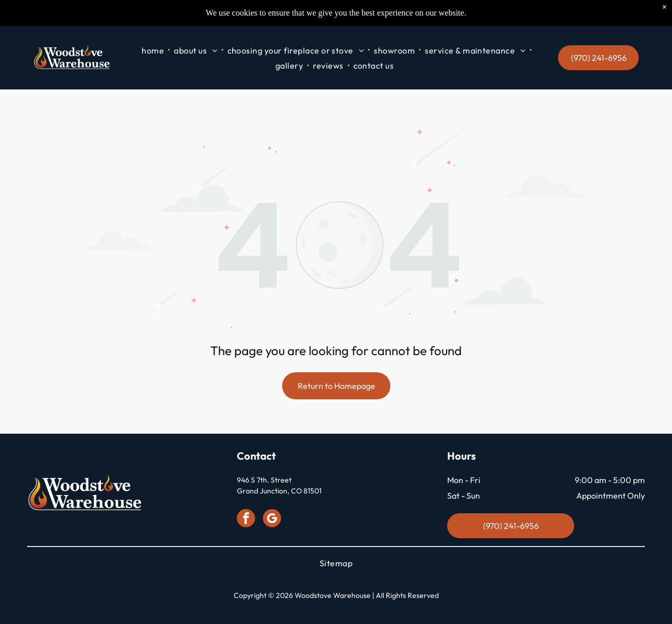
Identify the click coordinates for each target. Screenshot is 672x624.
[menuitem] (153, 50)
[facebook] (246, 520)
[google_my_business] (272, 520)
